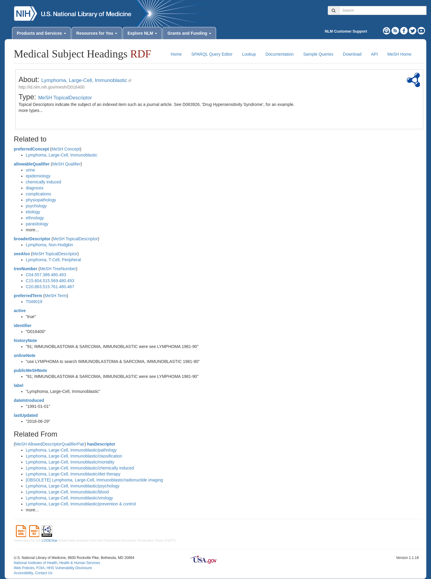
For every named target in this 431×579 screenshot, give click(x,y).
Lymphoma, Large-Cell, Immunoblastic (84, 80)
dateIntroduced (29, 400)
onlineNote (24, 355)
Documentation (279, 54)
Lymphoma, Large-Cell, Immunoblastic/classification (74, 456)
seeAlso (22, 253)
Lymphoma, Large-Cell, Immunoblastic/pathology (71, 450)
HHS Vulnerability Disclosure (69, 568)
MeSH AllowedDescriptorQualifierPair (50, 444)
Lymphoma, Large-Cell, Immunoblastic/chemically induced (80, 468)
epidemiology (38, 176)
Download (352, 54)
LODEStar (49, 540)
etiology (33, 211)
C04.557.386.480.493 (46, 274)
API (374, 54)
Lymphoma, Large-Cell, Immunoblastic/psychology (72, 486)
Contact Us (43, 573)
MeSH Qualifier (66, 164)
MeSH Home (399, 54)
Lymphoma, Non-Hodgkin (49, 244)
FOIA (40, 568)
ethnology (35, 217)
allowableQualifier (32, 164)
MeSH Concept (65, 149)
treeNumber (25, 268)
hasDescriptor (101, 444)
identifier (22, 325)
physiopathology (41, 199)
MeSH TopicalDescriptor (65, 98)
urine (30, 170)
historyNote (25, 340)
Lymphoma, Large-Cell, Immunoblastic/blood (67, 492)
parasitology (37, 223)
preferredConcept (31, 149)
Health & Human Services (79, 563)
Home (176, 54)
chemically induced (43, 182)
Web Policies (24, 568)
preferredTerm (28, 295)
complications (38, 194)
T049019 (34, 301)
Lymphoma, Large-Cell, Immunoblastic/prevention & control (81, 504)
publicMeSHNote (30, 370)
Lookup (249, 54)
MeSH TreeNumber (58, 268)
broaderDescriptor (32, 238)
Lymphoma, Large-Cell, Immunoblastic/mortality (70, 462)
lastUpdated (26, 415)
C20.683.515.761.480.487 (50, 286)
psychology (36, 205)
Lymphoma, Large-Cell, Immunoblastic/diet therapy (73, 474)
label (18, 385)
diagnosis (34, 188)
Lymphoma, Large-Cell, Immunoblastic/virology (69, 498)
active (20, 310)
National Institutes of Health (35, 563)
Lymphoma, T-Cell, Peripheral (53, 259)
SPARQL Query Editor (212, 54)
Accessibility (23, 573)
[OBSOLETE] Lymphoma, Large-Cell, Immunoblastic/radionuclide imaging (94, 480)
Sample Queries (318, 54)
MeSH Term (56, 295)
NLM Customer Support (346, 31)
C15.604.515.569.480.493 (50, 280)
